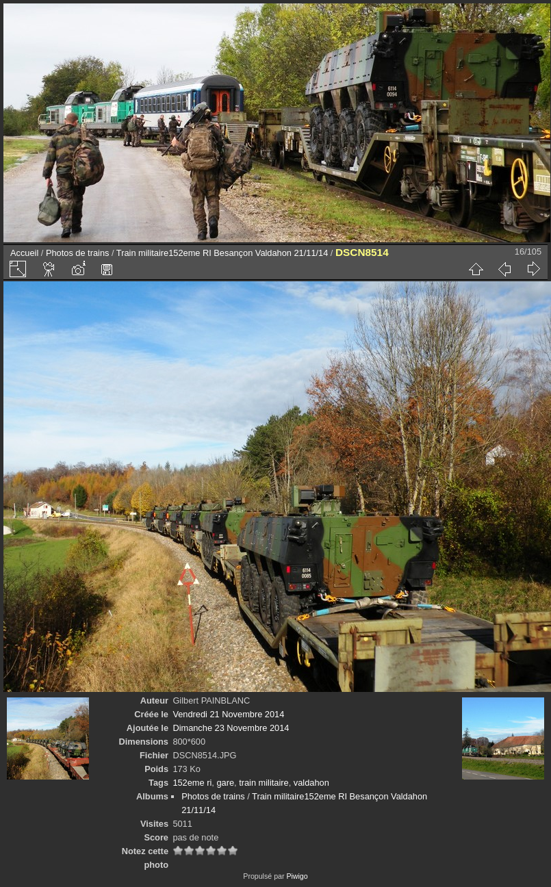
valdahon (311, 782)
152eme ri (192, 782)
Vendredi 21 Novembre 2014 (228, 714)
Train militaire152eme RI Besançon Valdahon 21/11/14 (222, 253)
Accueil (24, 253)
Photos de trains (77, 253)
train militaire (264, 782)
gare (225, 782)
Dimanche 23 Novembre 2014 (230, 728)
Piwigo (296, 876)
